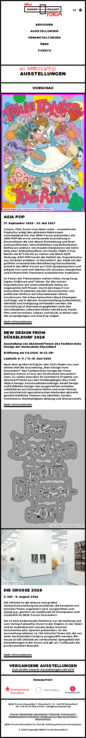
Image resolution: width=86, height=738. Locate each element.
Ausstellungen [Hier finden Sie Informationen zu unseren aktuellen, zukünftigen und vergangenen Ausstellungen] (44, 31)
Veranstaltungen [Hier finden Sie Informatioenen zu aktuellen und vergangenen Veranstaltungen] (44, 37)
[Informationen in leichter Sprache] (80, 11)
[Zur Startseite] (43, 10)
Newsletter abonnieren (34, 714)
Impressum (68, 714)
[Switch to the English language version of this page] (74, 10)
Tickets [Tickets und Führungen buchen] (44, 50)
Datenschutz (43, 719)
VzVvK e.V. (11, 612)
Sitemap (54, 714)
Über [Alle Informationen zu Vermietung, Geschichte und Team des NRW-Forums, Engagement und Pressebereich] (44, 44)
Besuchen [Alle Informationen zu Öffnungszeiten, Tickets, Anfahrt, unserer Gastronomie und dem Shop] (44, 24)
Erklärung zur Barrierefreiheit (58, 716)
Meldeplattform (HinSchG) (24, 716)
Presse (14, 714)
